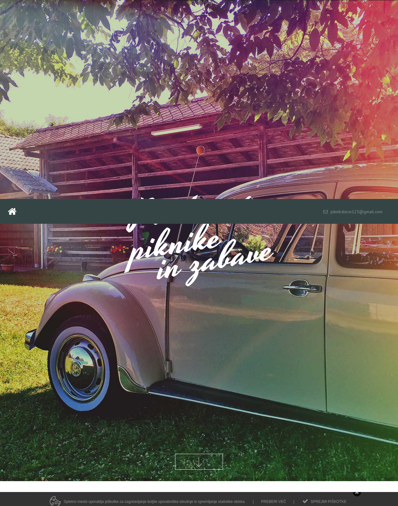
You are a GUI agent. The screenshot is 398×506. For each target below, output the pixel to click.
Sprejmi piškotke (328, 503)
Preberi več (273, 503)
